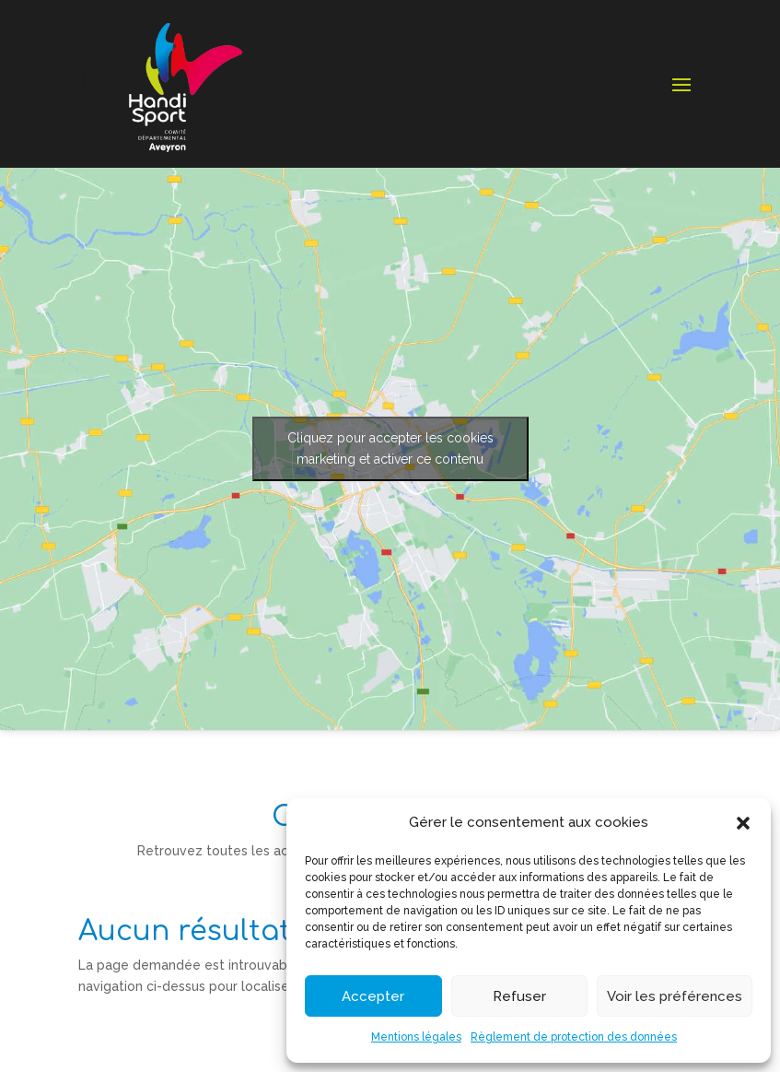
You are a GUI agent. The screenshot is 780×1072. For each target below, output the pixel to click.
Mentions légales (416, 1037)
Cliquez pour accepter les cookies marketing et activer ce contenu (390, 448)
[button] (743, 823)
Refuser (519, 996)
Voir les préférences (674, 996)
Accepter (373, 996)
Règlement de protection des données (574, 1037)
